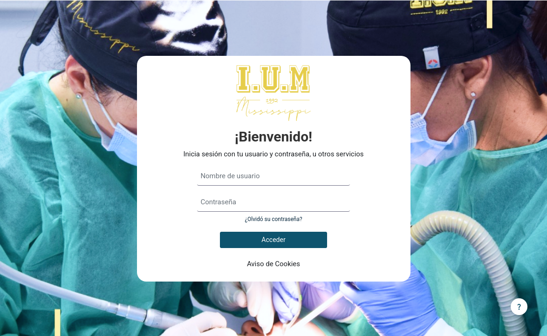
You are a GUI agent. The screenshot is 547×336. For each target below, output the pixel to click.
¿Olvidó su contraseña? (273, 219)
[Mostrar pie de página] (519, 306)
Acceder (273, 239)
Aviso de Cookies (273, 264)
